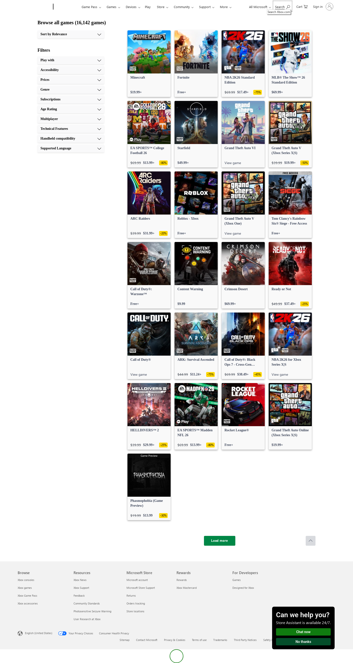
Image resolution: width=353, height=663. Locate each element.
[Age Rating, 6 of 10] (71, 109)
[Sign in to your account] (322, 6)
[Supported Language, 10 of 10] (71, 148)
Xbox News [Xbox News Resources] (80, 579)
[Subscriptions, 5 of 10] (71, 99)
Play (148, 7)
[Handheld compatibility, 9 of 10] (71, 139)
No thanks (303, 642)
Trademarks (220, 639)
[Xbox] (67, 6)
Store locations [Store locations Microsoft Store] (135, 611)
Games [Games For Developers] (236, 579)
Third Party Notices (245, 639)
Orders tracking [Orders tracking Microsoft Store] (135, 603)
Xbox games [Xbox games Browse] (25, 587)
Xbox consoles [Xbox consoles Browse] (26, 579)
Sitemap (124, 639)
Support (205, 7)
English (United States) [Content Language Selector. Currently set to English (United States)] (38, 633)
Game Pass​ (89, 7)
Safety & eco (270, 639)
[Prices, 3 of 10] (71, 80)
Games (111, 7)
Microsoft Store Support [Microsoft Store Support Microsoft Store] (140, 587)
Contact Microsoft (146, 639)
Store (160, 7)
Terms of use (199, 639)
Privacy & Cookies (174, 639)
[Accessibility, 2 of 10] (71, 70)
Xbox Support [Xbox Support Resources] (81, 587)
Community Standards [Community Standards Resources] (87, 603)
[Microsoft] (34, 6)
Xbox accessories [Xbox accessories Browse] (28, 603)
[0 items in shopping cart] (302, 6)
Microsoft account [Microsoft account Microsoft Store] (137, 579)
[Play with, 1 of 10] (71, 60)
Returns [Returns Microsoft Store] (131, 595)
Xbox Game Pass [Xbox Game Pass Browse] (27, 595)
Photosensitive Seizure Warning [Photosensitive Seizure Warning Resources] (92, 611)
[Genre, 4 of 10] (71, 90)
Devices (131, 7)
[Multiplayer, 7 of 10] (71, 119)
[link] (149, 63)
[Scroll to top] (310, 541)
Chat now (303, 632)
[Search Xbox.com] (282, 6)
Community (182, 7)
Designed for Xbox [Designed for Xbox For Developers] (243, 587)
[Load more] (219, 541)
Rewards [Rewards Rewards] (181, 579)
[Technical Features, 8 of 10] (71, 129)
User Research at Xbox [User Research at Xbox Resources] (87, 619)
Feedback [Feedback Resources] (79, 595)
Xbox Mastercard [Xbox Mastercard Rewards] (186, 587)
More (224, 7)
